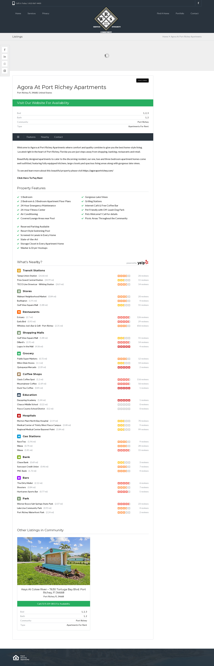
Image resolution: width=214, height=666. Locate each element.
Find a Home (58, 658)
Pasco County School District (31, 408)
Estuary (20, 317)
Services (32, 13)
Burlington (22, 300)
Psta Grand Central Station (30, 280)
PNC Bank (22, 471)
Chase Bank (22, 462)
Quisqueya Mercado (26, 367)
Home (18, 13)
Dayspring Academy (26, 400)
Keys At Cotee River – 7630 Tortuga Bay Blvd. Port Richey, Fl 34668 (38, 572)
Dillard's (21, 342)
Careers (80, 658)
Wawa (20, 446)
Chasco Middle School (27, 404)
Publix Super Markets (27, 358)
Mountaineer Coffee (27, 383)
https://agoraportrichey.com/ (98, 170)
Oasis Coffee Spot (26, 379)
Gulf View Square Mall (27, 305)
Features (31, 136)
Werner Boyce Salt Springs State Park (35, 503)
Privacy (45, 13)
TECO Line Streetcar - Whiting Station (35, 284)
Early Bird (21, 321)
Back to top (195, 658)
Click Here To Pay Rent (30, 177)
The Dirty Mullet (25, 483)
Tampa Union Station (27, 275)
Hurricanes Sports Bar (27, 491)
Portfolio (180, 13)
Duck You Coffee (25, 388)
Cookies (90, 658)
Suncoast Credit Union (28, 466)
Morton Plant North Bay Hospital (32, 421)
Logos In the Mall (25, 346)
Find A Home (163, 13)
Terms (100, 658)
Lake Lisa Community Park (29, 508)
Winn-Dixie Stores (25, 363)
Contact (195, 13)
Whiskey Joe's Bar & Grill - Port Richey (35, 325)
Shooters (21, 487)
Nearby (45, 136)
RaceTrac (21, 441)
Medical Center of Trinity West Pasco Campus (39, 425)
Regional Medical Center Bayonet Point (36, 429)
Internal (70, 658)
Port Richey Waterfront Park (30, 512)
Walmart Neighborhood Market (32, 296)
